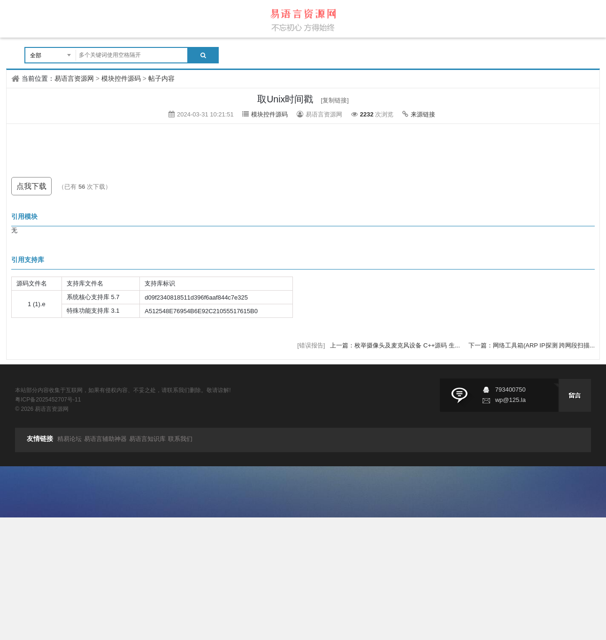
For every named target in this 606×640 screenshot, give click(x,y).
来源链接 (423, 114)
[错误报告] (311, 345)
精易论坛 (69, 438)
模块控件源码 (121, 78)
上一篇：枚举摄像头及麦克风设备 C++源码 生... (395, 345)
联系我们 (180, 438)
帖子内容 (161, 78)
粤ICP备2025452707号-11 (48, 399)
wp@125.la (510, 399)
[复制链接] (335, 100)
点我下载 (31, 186)
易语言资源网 (74, 78)
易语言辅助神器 (105, 438)
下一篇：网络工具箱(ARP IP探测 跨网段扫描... (531, 345)
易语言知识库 (147, 438)
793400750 (510, 389)
